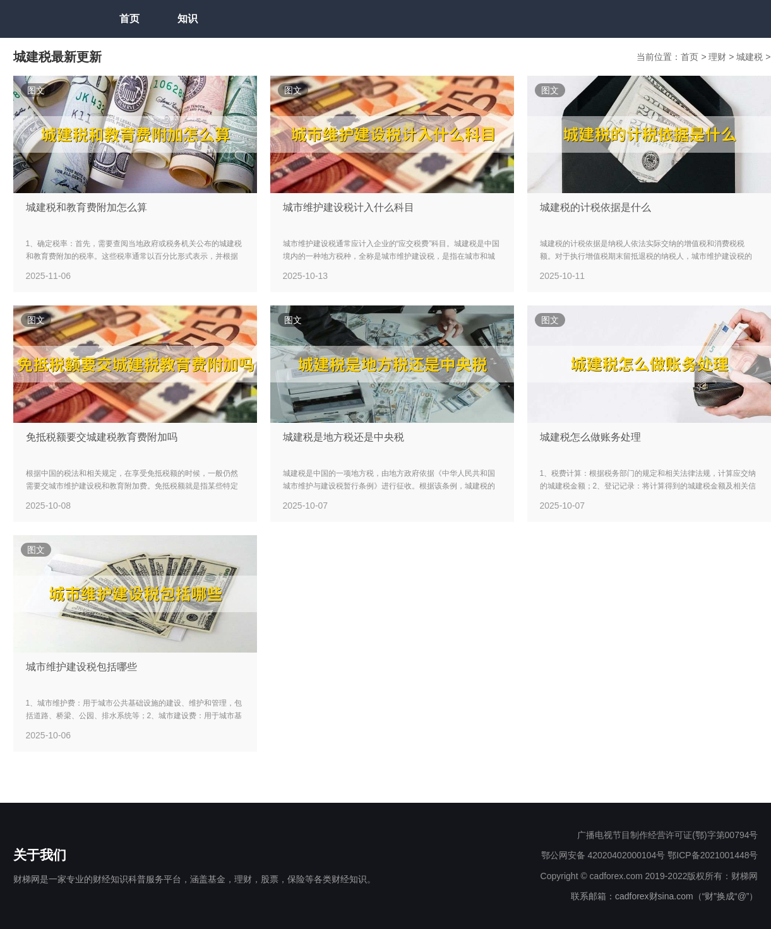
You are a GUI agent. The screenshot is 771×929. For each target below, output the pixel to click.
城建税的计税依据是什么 (595, 207)
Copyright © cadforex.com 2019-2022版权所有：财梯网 (649, 876)
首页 (129, 18)
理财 (718, 57)
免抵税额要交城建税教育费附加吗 (101, 437)
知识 (187, 18)
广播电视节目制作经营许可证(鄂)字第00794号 (667, 835)
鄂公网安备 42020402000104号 (603, 855)
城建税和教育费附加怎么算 (86, 207)
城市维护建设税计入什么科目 (348, 207)
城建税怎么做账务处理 (590, 437)
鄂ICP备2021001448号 (712, 855)
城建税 (750, 57)
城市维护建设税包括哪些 (81, 666)
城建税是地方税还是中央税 (343, 437)
